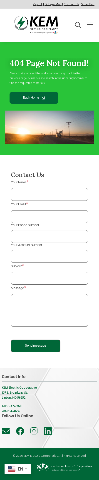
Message (17, 288)
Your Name (19, 182)
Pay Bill (37, 4)
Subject (16, 266)
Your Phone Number (25, 225)
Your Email (18, 204)
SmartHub (87, 4)
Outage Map (53, 4)
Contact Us (71, 4)
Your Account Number (26, 245)
